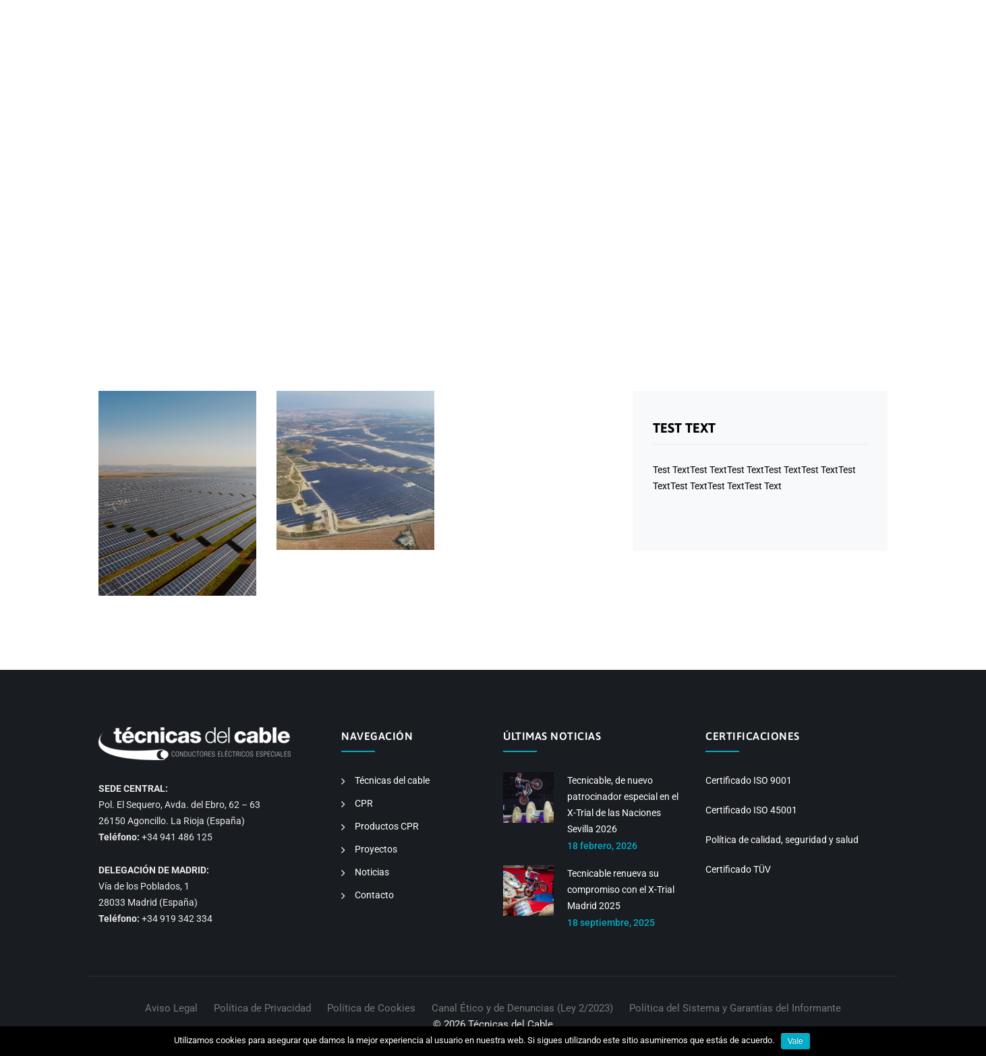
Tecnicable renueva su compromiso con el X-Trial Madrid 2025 (620, 889)
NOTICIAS (785, 67)
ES (756, 14)
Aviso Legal (171, 1008)
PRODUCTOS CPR (632, 67)
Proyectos (376, 849)
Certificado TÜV (738, 869)
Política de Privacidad (262, 1008)
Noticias (372, 872)
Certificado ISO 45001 (751, 810)
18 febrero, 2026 (602, 845)
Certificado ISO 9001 (748, 780)
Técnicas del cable (392, 780)
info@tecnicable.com (274, 14)
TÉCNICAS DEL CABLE (488, 67)
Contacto (374, 895)
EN (776, 14)
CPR (564, 67)
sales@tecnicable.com (386, 14)
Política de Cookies (371, 1008)
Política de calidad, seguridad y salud (782, 839)
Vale (795, 1041)
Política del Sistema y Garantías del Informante (735, 1008)
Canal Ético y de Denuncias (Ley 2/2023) (522, 1008)
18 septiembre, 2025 (611, 922)
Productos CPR (387, 826)
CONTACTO (852, 67)
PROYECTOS (717, 67)
